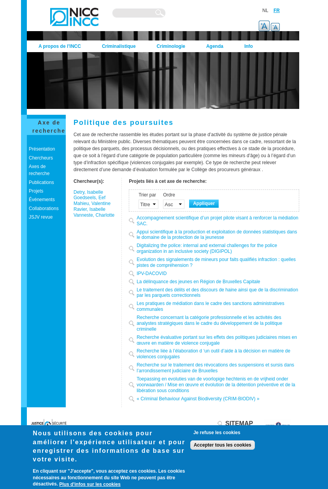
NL (265, 10)
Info (248, 46)
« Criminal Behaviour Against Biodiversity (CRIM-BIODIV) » (198, 398)
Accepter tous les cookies (222, 445)
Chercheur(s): (89, 181)
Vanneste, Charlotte (94, 215)
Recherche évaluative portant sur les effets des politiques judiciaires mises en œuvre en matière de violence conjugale (217, 340)
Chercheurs (41, 158)
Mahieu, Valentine (92, 203)
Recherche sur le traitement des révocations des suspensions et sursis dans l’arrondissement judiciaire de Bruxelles (215, 367)
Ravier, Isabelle (89, 209)
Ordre (169, 195)
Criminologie (171, 46)
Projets (36, 191)
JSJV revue (41, 217)
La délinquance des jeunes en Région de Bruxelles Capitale (198, 281)
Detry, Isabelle (88, 192)
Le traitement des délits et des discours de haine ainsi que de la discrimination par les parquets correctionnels (217, 292)
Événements (42, 199)
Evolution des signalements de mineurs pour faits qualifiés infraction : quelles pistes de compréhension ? (216, 262)
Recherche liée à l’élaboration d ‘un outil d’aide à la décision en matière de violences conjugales (213, 353)
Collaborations (44, 208)
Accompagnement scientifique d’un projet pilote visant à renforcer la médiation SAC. (217, 220)
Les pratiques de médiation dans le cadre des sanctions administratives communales (210, 306)
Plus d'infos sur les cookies (90, 484)
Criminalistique (119, 46)
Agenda (214, 46)
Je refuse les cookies (216, 432)
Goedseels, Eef (89, 197)
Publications (41, 182)
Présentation (42, 149)
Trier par (147, 195)
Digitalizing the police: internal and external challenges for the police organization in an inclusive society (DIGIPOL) (207, 248)
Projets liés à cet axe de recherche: (168, 181)
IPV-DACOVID (152, 273)
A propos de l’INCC (60, 46)
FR (277, 10)
